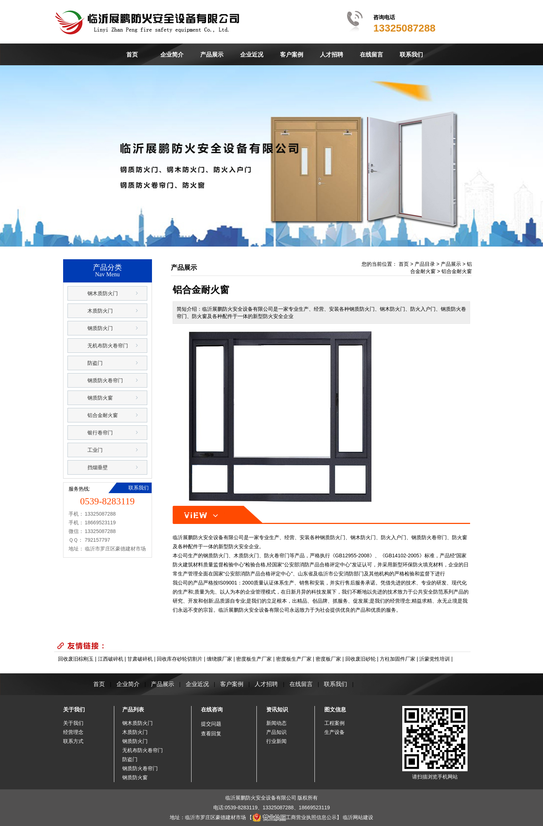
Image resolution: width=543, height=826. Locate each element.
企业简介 (172, 54)
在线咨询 (212, 709)
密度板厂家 (328, 659)
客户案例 (291, 54)
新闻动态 (276, 723)
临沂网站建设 (358, 817)
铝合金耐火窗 (102, 415)
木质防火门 (100, 311)
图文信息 (335, 709)
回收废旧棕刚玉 (76, 659)
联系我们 (411, 54)
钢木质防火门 (102, 293)
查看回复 (211, 733)
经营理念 (73, 732)
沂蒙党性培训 (434, 659)
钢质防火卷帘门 (105, 380)
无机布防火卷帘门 (107, 345)
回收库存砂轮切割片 (179, 659)
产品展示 (211, 54)
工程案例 (334, 723)
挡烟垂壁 (97, 467)
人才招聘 (331, 54)
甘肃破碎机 (140, 659)
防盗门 (95, 363)
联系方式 (73, 741)
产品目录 (425, 264)
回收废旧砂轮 (360, 659)
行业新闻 (276, 741)
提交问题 (211, 724)
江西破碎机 (110, 659)
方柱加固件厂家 (397, 659)
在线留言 (371, 54)
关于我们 (74, 709)
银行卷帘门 (100, 432)
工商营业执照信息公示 (294, 817)
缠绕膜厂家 (219, 659)
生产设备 (334, 732)
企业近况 (251, 54)
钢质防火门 (100, 328)
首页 (132, 54)
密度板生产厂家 (254, 659)
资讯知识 (277, 709)
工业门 (95, 450)
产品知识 (276, 732)
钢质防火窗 (100, 398)
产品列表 (133, 709)
